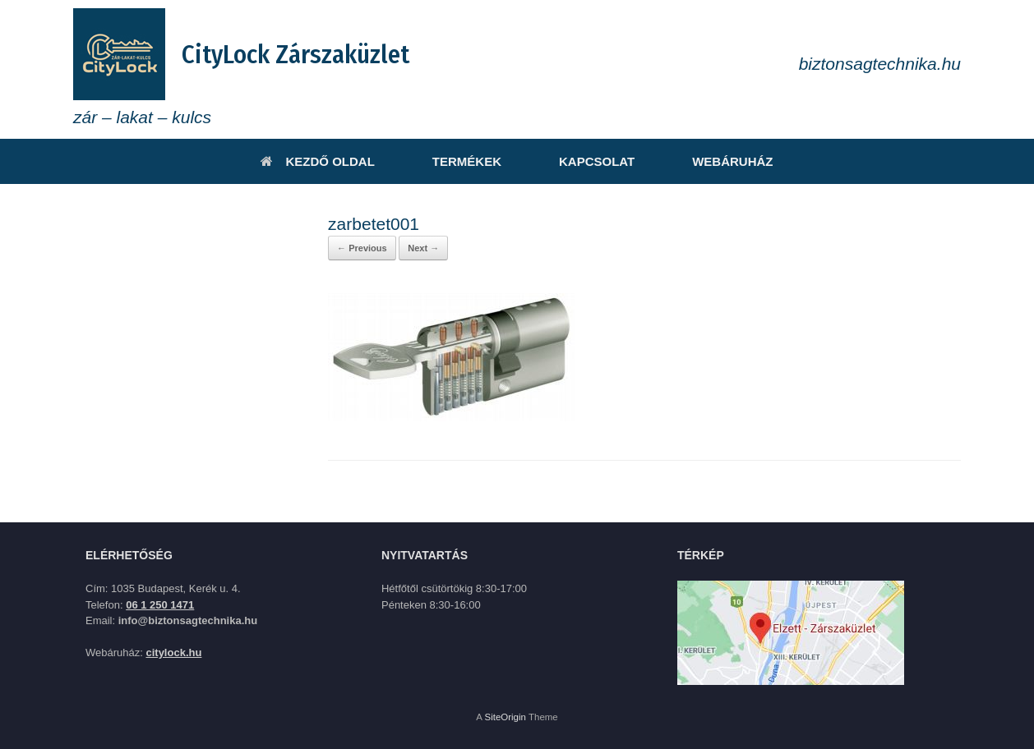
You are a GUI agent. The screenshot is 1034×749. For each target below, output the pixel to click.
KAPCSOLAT (597, 161)
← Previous (362, 248)
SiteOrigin (505, 717)
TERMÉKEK (466, 161)
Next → (423, 248)
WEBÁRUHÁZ (732, 161)
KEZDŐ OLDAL (317, 161)
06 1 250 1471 (160, 605)
